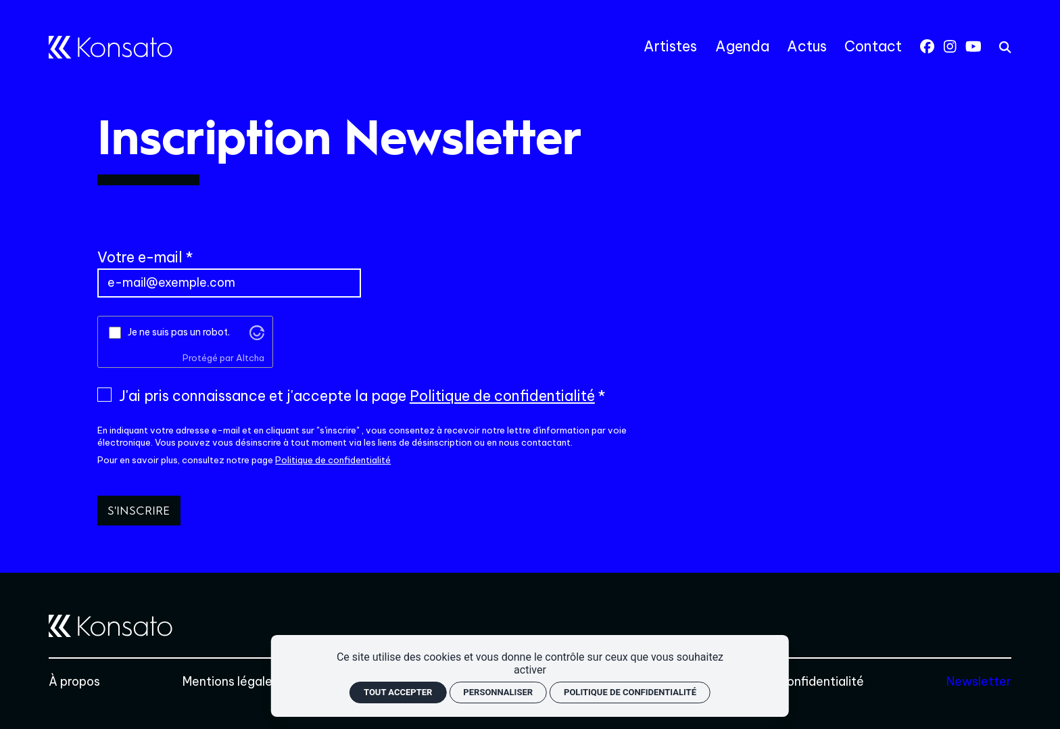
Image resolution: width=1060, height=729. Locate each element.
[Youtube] (973, 46)
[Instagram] (950, 46)
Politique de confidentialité (502, 396)
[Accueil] (110, 47)
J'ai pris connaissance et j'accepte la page (357, 396)
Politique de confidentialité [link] (630, 692)
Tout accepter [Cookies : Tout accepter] (398, 692)
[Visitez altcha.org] (256, 332)
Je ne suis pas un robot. (179, 332)
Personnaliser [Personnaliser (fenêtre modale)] (498, 692)
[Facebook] (927, 46)
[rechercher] (1005, 47)
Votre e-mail (140, 257)
